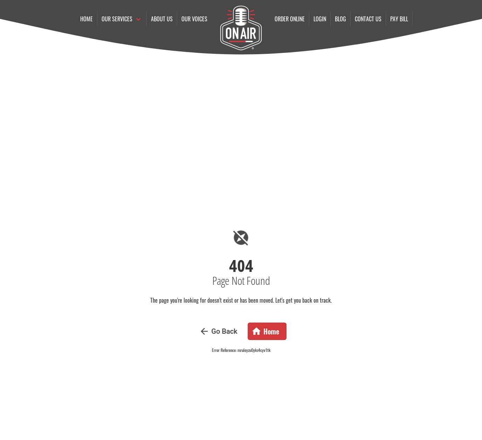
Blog (340, 19)
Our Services (117, 19)
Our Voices (194, 19)
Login (320, 19)
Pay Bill (399, 19)
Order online (290, 19)
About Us (162, 19)
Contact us (368, 19)
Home (86, 19)
